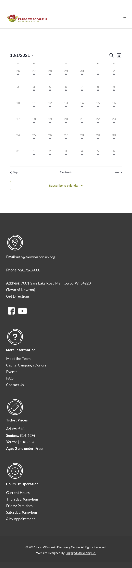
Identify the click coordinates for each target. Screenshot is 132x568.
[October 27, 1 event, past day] (66, 141)
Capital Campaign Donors (26, 365)
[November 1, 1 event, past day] (34, 157)
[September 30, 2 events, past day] (82, 77)
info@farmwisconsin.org (35, 257)
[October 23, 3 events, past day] (114, 125)
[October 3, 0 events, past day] (18, 93)
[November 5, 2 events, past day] (98, 157)
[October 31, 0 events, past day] (18, 157)
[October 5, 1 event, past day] (50, 93)
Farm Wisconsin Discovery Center (58, 547)
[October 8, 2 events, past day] (98, 93)
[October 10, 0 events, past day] (18, 109)
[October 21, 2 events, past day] (82, 125)
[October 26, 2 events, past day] (50, 141)
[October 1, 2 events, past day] (98, 77)
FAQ (9, 378)
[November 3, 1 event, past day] (66, 157)
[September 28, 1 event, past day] (50, 77)
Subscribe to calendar (64, 185)
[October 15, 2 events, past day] (98, 109)
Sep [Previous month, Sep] (13, 172)
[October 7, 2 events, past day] (82, 93)
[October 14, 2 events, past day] (82, 109)
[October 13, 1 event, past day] (66, 109)
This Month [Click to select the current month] (66, 172)
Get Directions (18, 296)
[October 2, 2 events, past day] (114, 77)
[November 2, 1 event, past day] (50, 157)
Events (11, 371)
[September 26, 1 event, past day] (18, 77)
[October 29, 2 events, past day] (98, 141)
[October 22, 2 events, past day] (98, 125)
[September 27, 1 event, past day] (34, 77)
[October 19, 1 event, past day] (50, 125)
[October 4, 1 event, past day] (34, 93)
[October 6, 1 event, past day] (66, 93)
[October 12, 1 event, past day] (50, 109)
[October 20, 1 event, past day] (66, 125)
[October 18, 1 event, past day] (34, 125)
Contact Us (15, 384)
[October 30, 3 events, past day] (114, 141)
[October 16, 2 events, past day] (114, 109)
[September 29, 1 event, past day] (66, 77)
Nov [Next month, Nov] (118, 172)
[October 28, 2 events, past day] (82, 141)
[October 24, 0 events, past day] (18, 141)
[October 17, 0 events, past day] (18, 125)
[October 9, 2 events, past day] (114, 93)
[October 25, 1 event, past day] (34, 141)
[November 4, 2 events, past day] (82, 157)
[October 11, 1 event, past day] (34, 109)
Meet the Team (18, 358)
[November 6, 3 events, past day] (114, 157)
